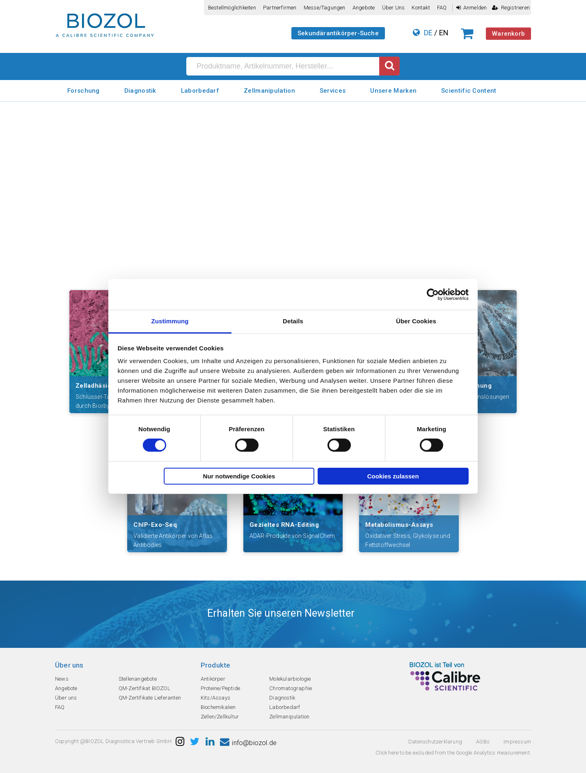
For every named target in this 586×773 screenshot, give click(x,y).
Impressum (517, 742)
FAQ (442, 8)
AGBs (483, 742)
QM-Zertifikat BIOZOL (144, 688)
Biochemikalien (218, 707)
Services (333, 90)
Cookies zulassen (393, 476)
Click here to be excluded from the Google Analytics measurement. (453, 753)
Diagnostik (140, 90)
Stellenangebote (138, 679)
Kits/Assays (215, 698)
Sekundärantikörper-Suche (338, 33)
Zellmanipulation (269, 90)
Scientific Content (468, 90)
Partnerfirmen (280, 8)
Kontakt (421, 8)
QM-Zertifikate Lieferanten (150, 698)
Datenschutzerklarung (435, 742)
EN (444, 32)
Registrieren (511, 8)
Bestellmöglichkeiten (232, 8)
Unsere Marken (393, 90)
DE (428, 32)
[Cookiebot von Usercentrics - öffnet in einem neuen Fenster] (433, 294)
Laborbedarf (200, 90)
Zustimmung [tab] (170, 321)
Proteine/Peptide (220, 688)
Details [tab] (293, 321)
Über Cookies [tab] (416, 321)
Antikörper (213, 679)
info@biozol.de (248, 743)
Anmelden (471, 8)
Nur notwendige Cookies (239, 476)
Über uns (393, 8)
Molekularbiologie (290, 679)
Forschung (83, 90)
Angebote (364, 8)
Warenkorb (508, 33)
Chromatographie (290, 688)
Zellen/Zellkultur (220, 717)
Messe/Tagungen (325, 8)
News (62, 679)
